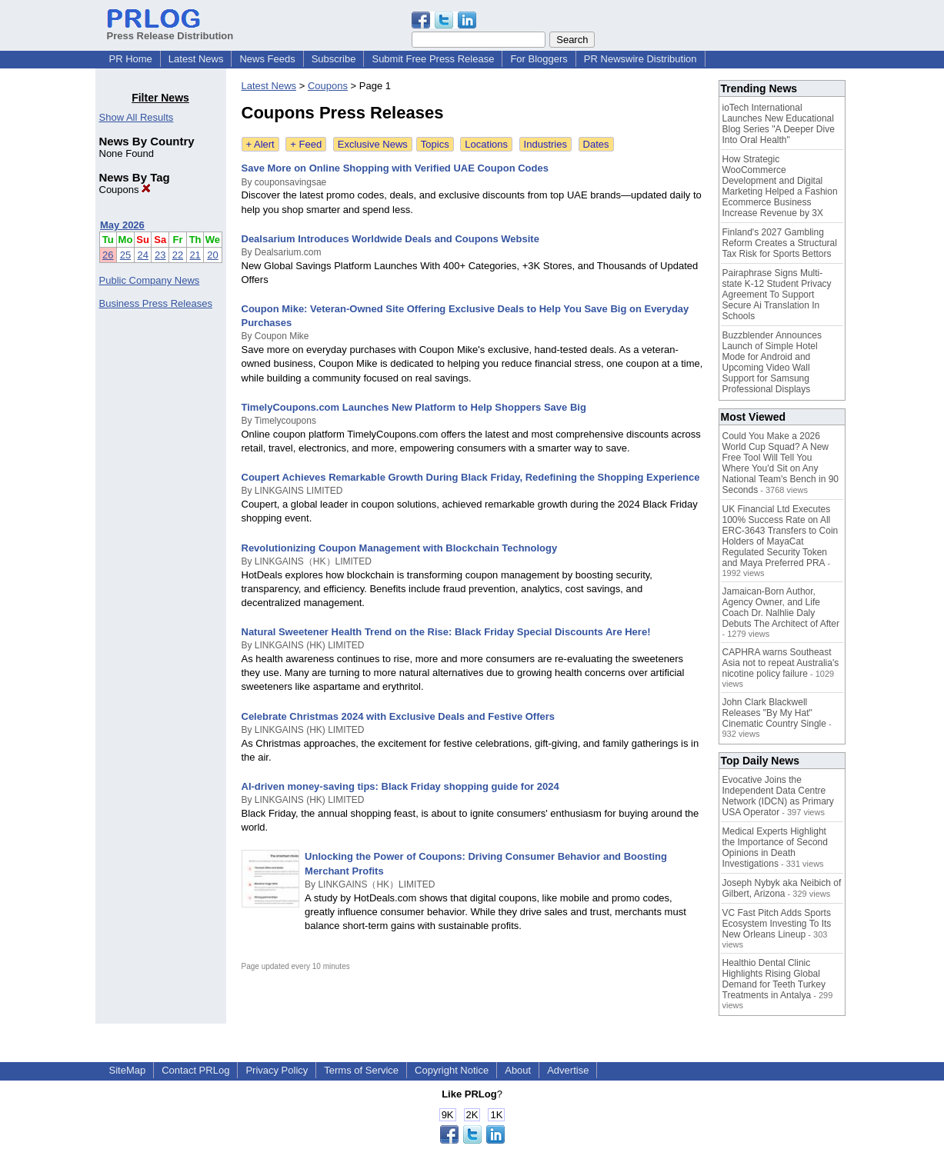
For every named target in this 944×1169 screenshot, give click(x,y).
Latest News (196, 59)
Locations (486, 144)
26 (107, 255)
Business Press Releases (155, 303)
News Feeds (267, 59)
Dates (596, 144)
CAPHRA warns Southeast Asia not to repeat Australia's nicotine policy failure (780, 663)
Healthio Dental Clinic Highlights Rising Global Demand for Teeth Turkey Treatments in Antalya (774, 979)
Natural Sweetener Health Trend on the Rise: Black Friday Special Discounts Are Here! (446, 632)
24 (142, 255)
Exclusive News (373, 144)
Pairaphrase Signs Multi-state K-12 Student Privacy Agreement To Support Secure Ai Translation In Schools (777, 294)
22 (177, 255)
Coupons (125, 189)
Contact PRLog (195, 1070)
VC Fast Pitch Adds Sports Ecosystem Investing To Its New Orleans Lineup (777, 924)
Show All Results (136, 117)
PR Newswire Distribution (640, 59)
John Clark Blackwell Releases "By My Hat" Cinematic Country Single (774, 713)
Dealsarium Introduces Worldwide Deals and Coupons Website (390, 239)
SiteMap (127, 1070)
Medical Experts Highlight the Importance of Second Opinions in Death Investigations (775, 847)
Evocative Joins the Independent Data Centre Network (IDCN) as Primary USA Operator (778, 796)
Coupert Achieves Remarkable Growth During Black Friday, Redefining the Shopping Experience (471, 477)
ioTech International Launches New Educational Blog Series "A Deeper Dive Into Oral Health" (778, 123)
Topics (435, 144)
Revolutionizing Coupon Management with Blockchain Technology (400, 548)
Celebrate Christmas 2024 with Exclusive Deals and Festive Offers (398, 716)
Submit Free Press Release (433, 59)
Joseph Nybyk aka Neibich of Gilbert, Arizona (782, 888)
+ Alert (260, 144)
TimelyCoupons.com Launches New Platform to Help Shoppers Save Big (414, 407)
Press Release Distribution (170, 30)
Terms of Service (361, 1070)
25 (125, 255)
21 (194, 255)
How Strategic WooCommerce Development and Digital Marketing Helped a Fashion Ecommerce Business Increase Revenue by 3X (780, 186)
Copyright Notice (452, 1070)
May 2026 (122, 225)
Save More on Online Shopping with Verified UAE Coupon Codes (395, 168)
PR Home (130, 59)
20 (212, 255)
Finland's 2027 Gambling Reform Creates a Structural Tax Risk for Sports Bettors (779, 243)
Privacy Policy (276, 1070)
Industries (545, 144)
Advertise (568, 1070)
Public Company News (149, 280)
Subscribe (334, 59)
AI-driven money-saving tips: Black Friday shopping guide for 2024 (400, 786)
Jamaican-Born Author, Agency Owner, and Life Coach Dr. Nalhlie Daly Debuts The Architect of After (781, 607)
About (518, 1070)
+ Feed (306, 144)
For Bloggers (538, 59)
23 (160, 255)
